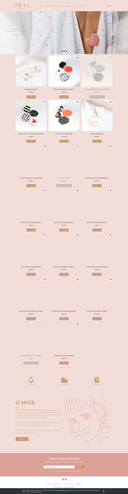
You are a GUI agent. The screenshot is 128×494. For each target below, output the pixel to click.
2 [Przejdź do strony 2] (60, 367)
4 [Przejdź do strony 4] (63, 367)
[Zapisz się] (80, 466)
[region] (64, 32)
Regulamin (78, 484)
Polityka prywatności (57, 484)
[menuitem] (41, 6)
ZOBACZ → (22, 439)
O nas (48, 484)
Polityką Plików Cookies (63, 490)
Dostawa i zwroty (69, 484)
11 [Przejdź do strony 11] (69, 367)
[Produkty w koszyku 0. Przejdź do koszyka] (111, 6)
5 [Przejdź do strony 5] (65, 367)
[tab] (61, 51)
